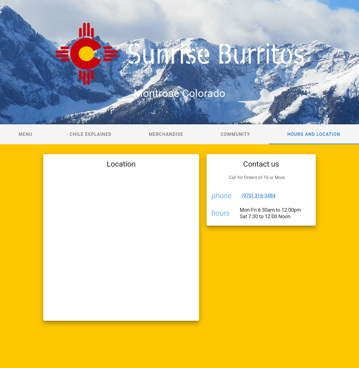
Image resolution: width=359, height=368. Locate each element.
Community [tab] (235, 134)
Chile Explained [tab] (90, 134)
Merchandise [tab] (166, 134)
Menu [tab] (25, 134)
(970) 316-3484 (258, 196)
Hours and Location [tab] (313, 134)
